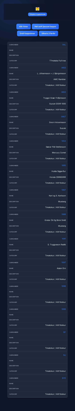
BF (64, 332)
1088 (64, 214)
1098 (64, 286)
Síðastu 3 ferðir (48, 33)
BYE (64, 378)
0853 (63, 92)
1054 (64, 141)
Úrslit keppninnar (27, 33)
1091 (64, 239)
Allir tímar (23, 26)
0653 (63, 68)
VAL (64, 45)
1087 (64, 190)
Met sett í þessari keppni (45, 26)
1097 (64, 262)
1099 (64, 309)
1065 (64, 165)
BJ (64, 355)
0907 (63, 116)
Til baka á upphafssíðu (37, 14)
